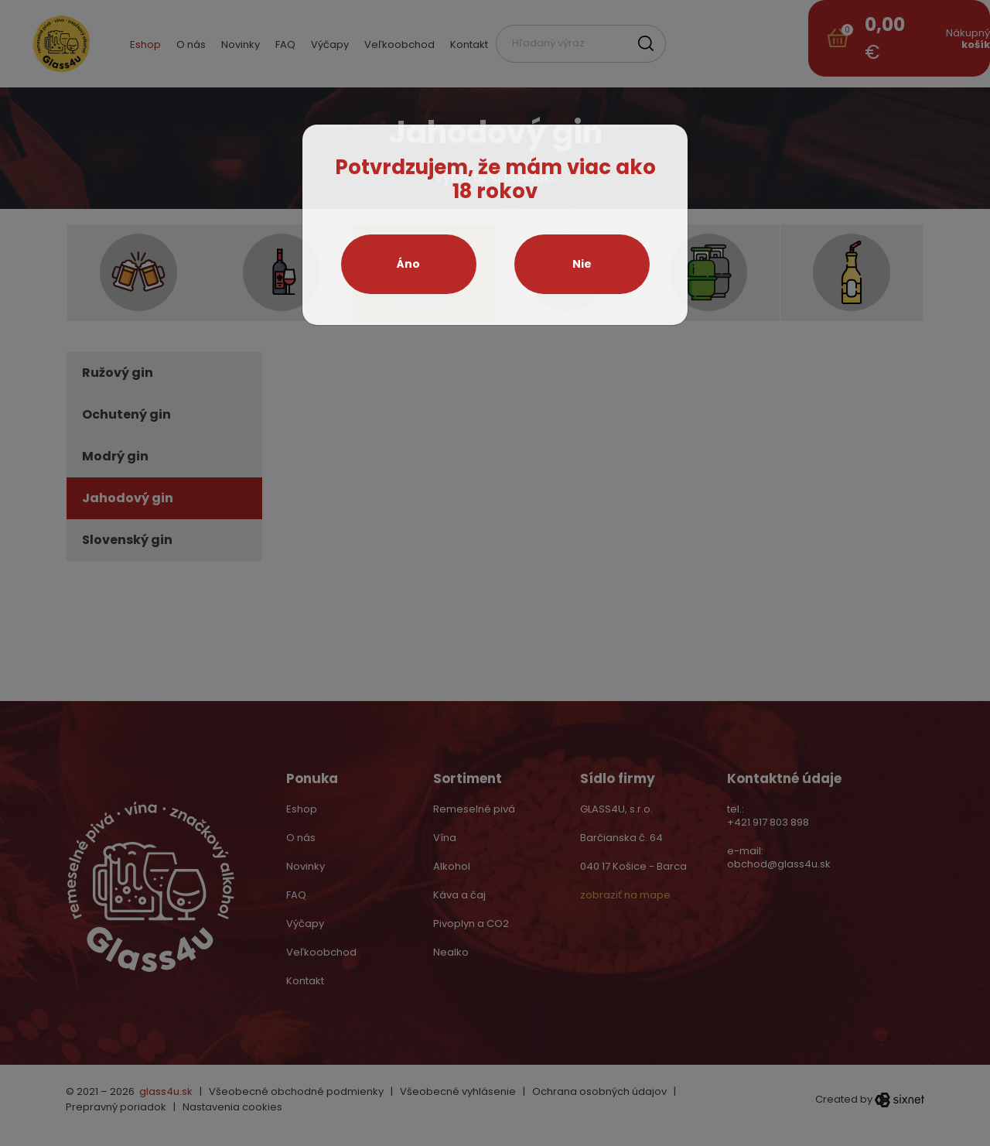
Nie (582, 264)
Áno (408, 264)
